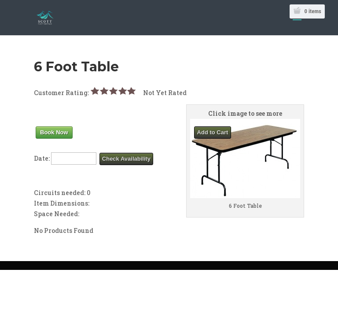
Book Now (54, 132)
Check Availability (126, 158)
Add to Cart (212, 132)
